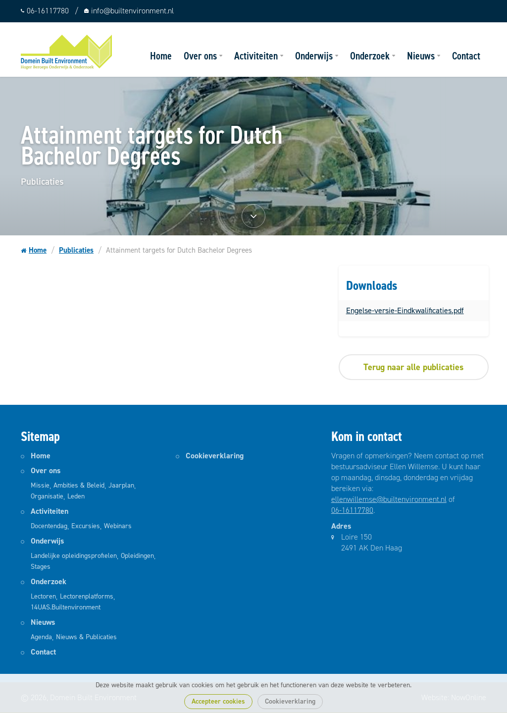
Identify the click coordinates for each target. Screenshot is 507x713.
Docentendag (49, 526)
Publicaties (76, 250)
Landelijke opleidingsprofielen (74, 555)
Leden (76, 496)
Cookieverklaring (290, 701)
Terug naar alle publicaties (413, 367)
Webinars (118, 526)
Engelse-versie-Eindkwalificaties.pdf (405, 310)
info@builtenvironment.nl (132, 10)
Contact (466, 56)
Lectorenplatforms (86, 596)
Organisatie (47, 496)
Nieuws (421, 56)
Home (161, 56)
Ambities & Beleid (78, 485)
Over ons (200, 56)
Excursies (85, 526)
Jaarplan (121, 485)
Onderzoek (370, 56)
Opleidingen (137, 555)
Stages (41, 566)
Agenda (41, 637)
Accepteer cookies (218, 701)
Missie (40, 485)
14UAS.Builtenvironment (66, 607)
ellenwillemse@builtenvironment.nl (389, 499)
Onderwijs (314, 56)
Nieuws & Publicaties (86, 637)
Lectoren (43, 596)
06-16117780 (352, 510)
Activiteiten (256, 56)
